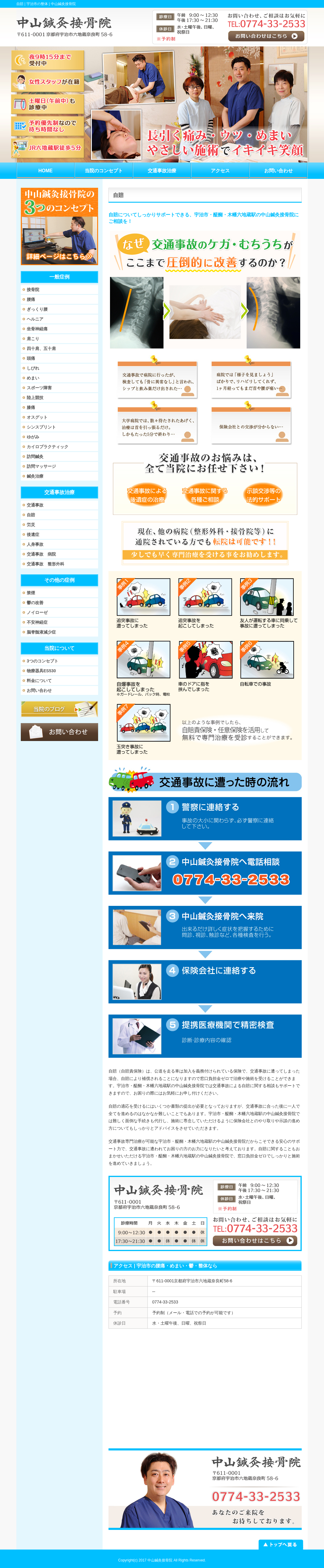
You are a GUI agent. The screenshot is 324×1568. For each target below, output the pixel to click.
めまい (33, 378)
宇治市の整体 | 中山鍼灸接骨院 (51, 4)
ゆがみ (33, 436)
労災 (31, 524)
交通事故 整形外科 (45, 564)
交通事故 (35, 505)
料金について (39, 680)
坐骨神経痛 (37, 328)
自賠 (31, 514)
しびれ (33, 368)
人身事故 (35, 544)
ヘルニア (35, 319)
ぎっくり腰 (37, 309)
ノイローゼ (37, 612)
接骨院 (33, 289)
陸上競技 (35, 397)
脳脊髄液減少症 (41, 632)
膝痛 (31, 407)
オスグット (37, 417)
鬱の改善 (35, 602)
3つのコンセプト (42, 661)
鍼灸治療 (35, 476)
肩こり (33, 338)
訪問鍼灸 (35, 456)
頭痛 (31, 358)
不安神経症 (37, 622)
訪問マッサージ (41, 466)
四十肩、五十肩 (41, 348)
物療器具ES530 (41, 670)
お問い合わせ (39, 690)
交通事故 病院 (41, 554)
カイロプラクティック (47, 446)
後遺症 (33, 534)
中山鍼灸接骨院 (159, 1560)
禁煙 (31, 592)
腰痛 (31, 299)
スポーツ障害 (39, 387)
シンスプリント (41, 427)
